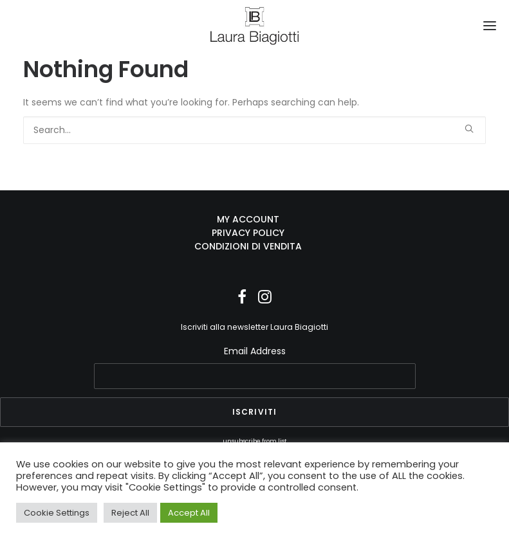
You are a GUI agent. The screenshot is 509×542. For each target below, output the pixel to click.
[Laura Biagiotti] (254, 25)
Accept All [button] (189, 513)
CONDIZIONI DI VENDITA (248, 246)
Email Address (255, 351)
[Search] (254, 130)
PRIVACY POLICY (248, 232)
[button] (489, 25)
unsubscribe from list (255, 441)
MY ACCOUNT (248, 219)
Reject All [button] (130, 513)
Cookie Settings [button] (56, 513)
